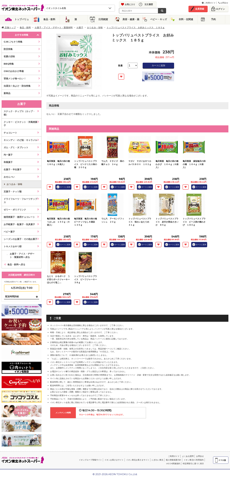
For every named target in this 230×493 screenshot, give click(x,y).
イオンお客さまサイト (114, 460)
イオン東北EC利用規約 (194, 460)
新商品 (7, 93)
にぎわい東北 (157, 460)
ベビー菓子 (9, 231)
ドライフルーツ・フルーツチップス (20, 200)
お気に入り (130, 4)
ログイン (220, 9)
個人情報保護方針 (173, 460)
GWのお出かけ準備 (14, 71)
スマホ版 (222, 460)
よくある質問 (188, 456)
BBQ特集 (9, 63)
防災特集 (8, 49)
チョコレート (10, 132)
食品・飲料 (49, 19)
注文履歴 (149, 4)
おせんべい (9, 176)
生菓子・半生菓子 (13, 169)
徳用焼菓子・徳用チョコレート (19, 217)
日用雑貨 (103, 19)
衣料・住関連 (186, 19)
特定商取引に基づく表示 (193, 463)
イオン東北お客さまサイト (137, 460)
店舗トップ (9, 27)
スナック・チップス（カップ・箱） (19, 113)
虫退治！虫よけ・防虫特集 (17, 85)
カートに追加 (158, 65)
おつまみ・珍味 (95, 27)
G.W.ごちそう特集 (13, 41)
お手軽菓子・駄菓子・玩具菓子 (19, 224)
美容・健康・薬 (131, 19)
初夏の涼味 (9, 56)
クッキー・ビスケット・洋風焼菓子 (20, 124)
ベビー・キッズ (158, 19)
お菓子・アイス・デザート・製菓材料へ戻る (22, 255)
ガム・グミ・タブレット (16, 147)
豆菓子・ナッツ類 (13, 191)
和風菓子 (8, 162)
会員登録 (199, 8)
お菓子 (80, 27)
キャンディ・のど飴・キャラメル (20, 140)
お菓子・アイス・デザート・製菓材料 (54, 27)
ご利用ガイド (209, 3)
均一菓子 (8, 154)
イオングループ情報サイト (90, 460)
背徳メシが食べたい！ (15, 78)
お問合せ (223, 3)
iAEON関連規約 (173, 463)
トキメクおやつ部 (13, 246)
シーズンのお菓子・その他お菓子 (20, 239)
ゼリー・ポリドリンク (15, 209)
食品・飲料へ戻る (16, 264)
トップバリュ (22, 19)
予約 (213, 19)
